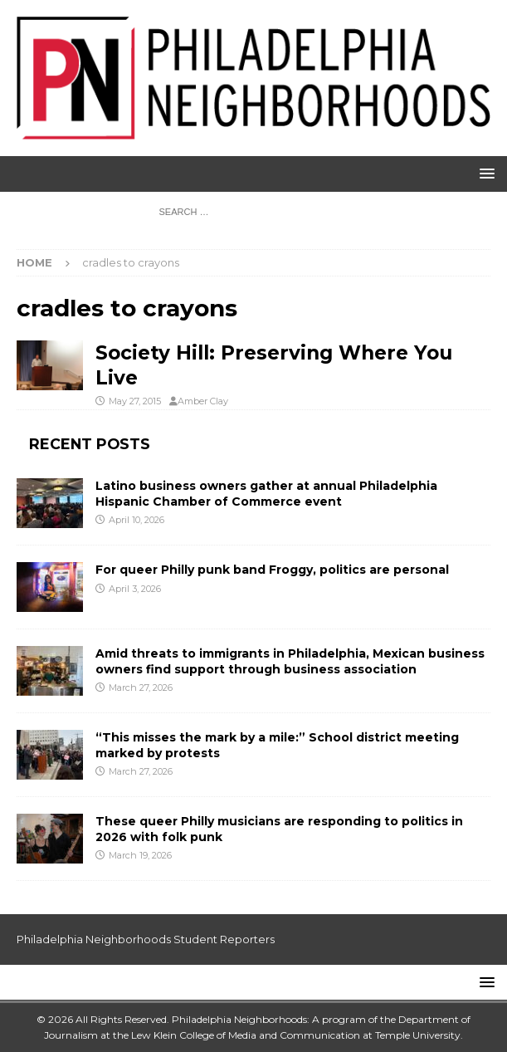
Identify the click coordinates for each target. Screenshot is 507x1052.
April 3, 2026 (135, 589)
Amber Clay (203, 401)
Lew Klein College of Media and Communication (245, 1035)
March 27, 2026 (141, 687)
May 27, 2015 (135, 401)
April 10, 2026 (136, 520)
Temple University (418, 1035)
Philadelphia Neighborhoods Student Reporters (146, 939)
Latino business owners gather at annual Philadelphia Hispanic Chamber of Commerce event (266, 493)
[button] (484, 173)
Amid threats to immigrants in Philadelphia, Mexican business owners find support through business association (290, 661)
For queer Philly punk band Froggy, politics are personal (272, 569)
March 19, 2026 (140, 855)
